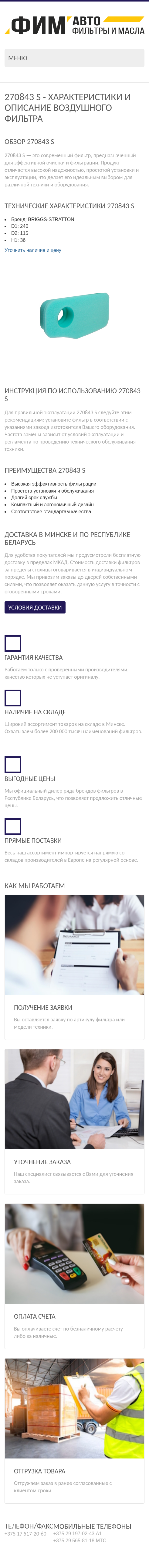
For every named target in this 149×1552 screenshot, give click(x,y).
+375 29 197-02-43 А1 (77, 1473)
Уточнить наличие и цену (33, 250)
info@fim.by (17, 1504)
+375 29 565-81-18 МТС (80, 1480)
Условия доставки (35, 607)
